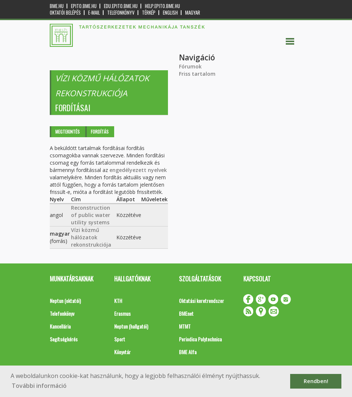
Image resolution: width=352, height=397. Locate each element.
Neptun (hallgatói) (131, 326)
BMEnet (186, 313)
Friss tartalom (197, 73)
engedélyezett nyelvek (138, 169)
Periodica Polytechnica (200, 339)
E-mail (94, 12)
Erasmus (122, 313)
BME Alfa (187, 352)
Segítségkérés (64, 339)
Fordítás (100, 131)
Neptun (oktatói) (65, 300)
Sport (119, 339)
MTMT (185, 326)
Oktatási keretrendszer (201, 300)
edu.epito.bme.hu (121, 6)
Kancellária (60, 326)
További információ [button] (39, 386)
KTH (118, 300)
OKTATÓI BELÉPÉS (65, 12)
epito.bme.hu (84, 6)
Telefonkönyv (121, 12)
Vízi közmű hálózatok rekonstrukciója (91, 237)
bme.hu (57, 6)
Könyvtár (122, 352)
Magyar (192, 12)
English (170, 12)
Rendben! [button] (316, 381)
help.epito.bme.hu (162, 6)
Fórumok (190, 66)
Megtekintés (67, 131)
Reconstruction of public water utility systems (90, 215)
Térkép (149, 12)
